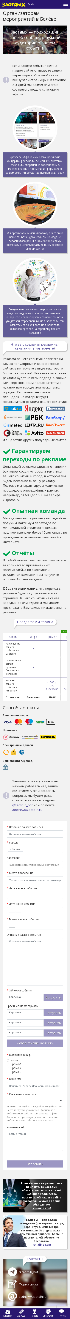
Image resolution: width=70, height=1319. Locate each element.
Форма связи (28, 1284)
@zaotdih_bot (22, 805)
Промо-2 (15, 1068)
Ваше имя (14, 1079)
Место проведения (20, 873)
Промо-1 (15, 1064)
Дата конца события (21, 904)
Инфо (14, 1060)
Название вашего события (25, 827)
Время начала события (23, 919)
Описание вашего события (24, 934)
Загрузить (53, 997)
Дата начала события (22, 888)
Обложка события (19, 990)
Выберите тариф (19, 1054)
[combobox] (35, 849)
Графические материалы (22, 1006)
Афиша (28, 157)
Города (12, 842)
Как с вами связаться (21, 1094)
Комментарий (15, 1127)
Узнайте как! (41, 1208)
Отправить (35, 1164)
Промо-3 (15, 1072)
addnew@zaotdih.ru (27, 810)
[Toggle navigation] (66, 4)
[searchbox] (25, 849)
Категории (13, 858)
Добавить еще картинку (35, 1043)
